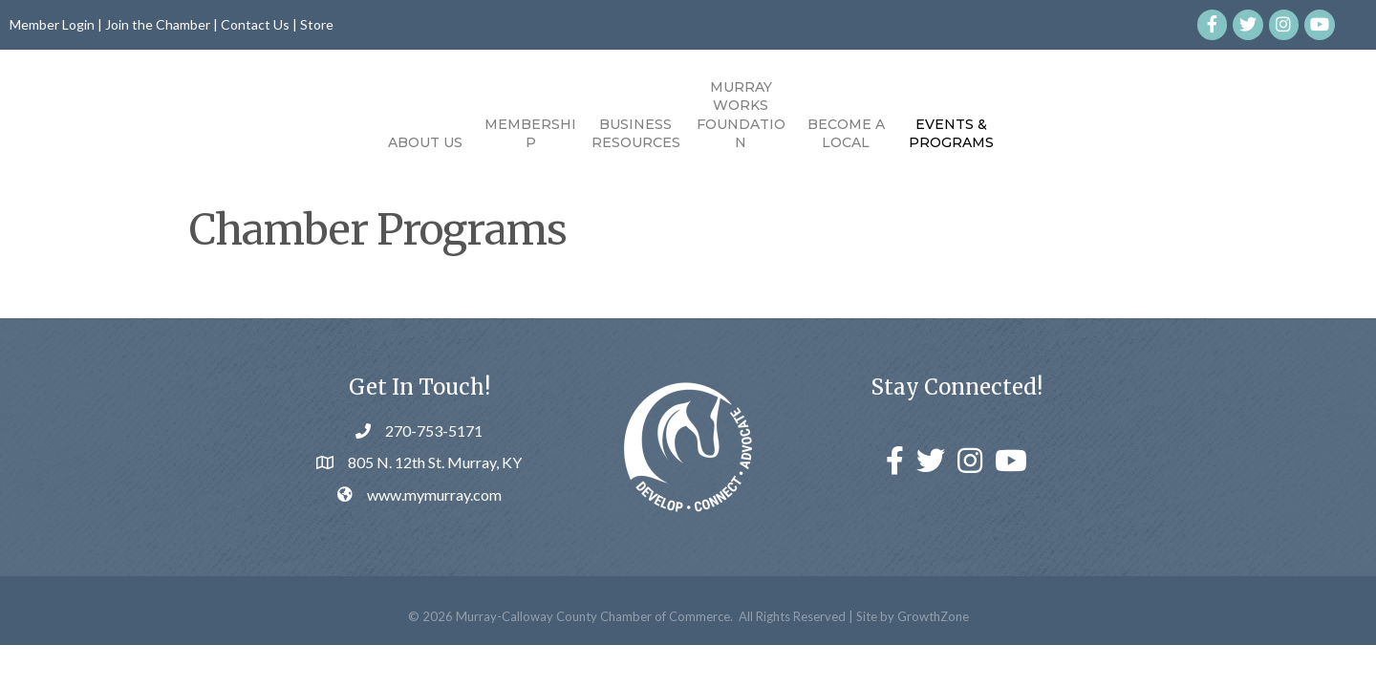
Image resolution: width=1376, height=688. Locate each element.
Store (316, 24)
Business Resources (527, 134)
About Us (316, 142)
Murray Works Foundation (850, 115)
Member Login (52, 24)
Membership (421, 134)
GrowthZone (933, 654)
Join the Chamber (157, 24)
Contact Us (255, 24)
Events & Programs (1060, 134)
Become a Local (955, 134)
